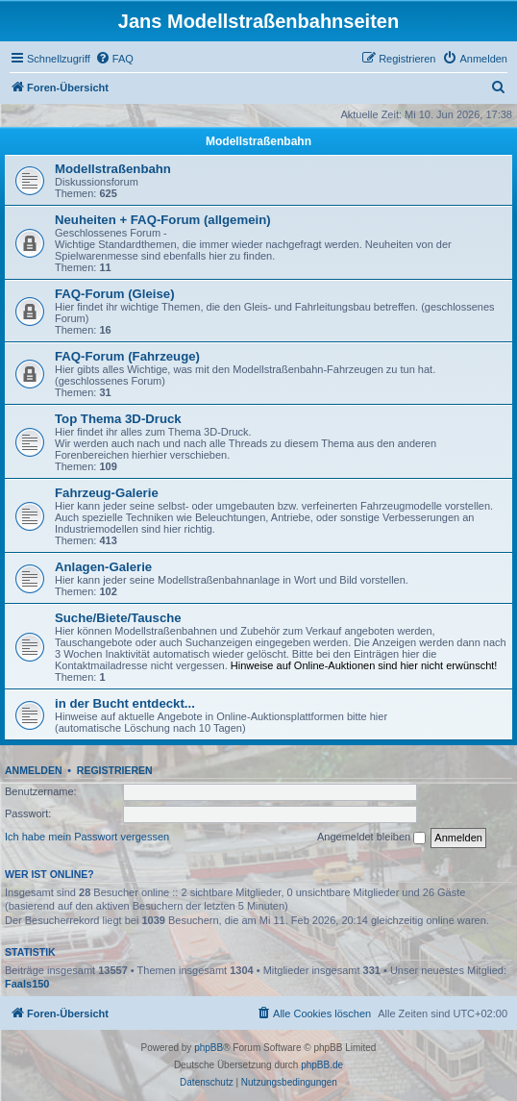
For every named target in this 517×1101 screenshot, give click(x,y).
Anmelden (33, 770)
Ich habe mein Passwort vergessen (87, 836)
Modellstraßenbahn (258, 141)
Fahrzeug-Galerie (107, 493)
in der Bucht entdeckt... (125, 703)
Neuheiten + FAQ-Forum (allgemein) (163, 220)
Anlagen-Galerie (103, 567)
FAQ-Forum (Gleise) (115, 294)
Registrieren (115, 770)
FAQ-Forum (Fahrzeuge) (127, 356)
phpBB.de (322, 1065)
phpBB (208, 1047)
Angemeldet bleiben (371, 837)
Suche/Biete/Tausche (118, 618)
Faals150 (27, 983)
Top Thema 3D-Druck (118, 419)
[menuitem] (114, 58)
